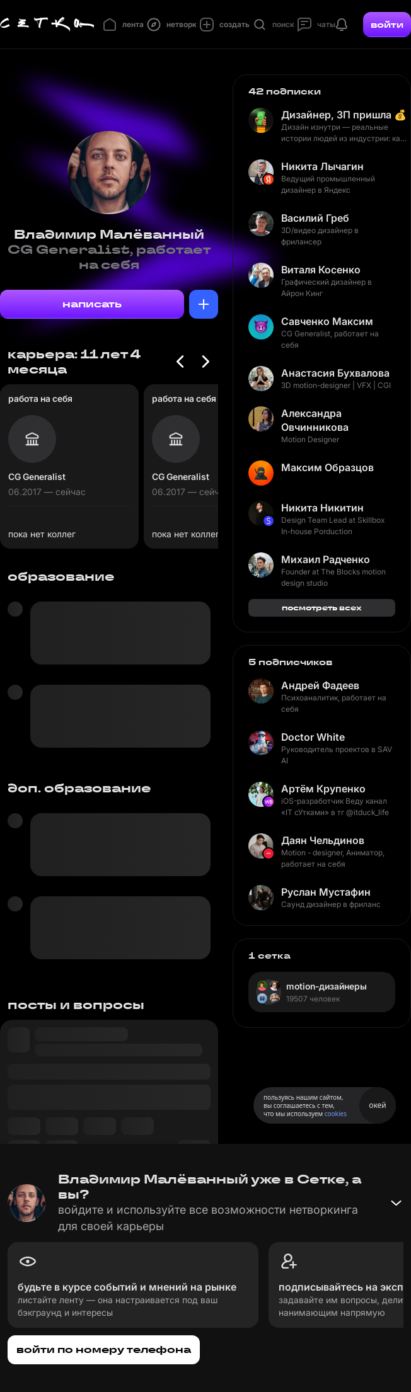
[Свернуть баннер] (395, 1203)
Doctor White (313, 737)
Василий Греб (315, 218)
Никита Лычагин (322, 166)
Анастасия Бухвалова (335, 373)
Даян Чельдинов (322, 840)
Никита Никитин (322, 507)
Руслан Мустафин (326, 892)
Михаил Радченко (325, 559)
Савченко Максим (327, 321)
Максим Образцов (327, 467)
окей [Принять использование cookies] (377, 1105)
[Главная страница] (47, 24)
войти (387, 24)
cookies (336, 1113)
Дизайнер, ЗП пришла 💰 (344, 114)
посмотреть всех (322, 607)
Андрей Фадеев (320, 685)
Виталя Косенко (321, 269)
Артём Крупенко (323, 788)
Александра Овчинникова (315, 420)
